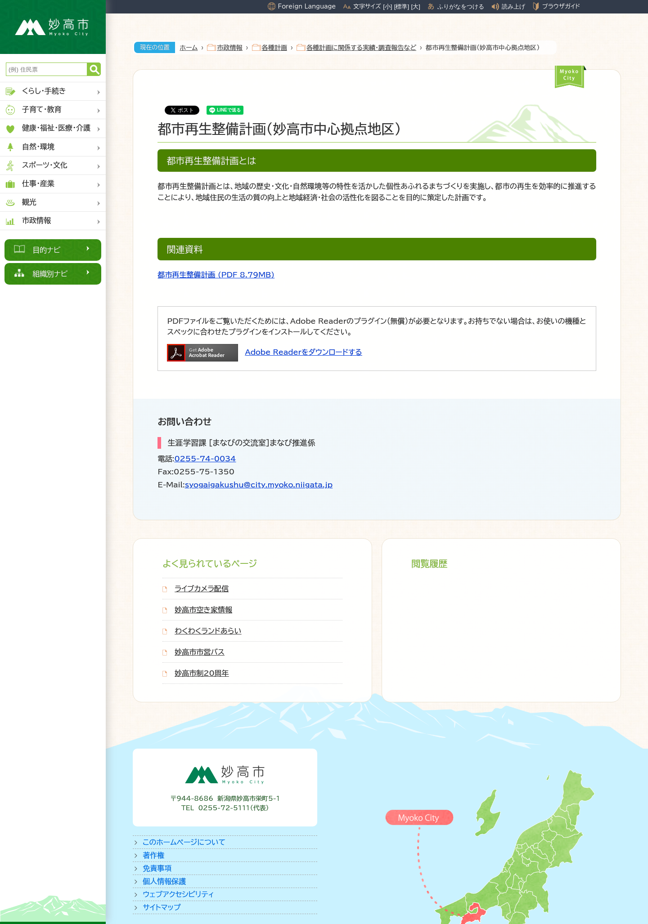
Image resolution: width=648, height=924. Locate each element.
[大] (415, 6)
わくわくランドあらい (208, 630)
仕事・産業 (29, 184)
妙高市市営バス (200, 652)
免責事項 (157, 868)
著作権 (153, 855)
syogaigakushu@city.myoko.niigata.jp (259, 484)
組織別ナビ (50, 273)
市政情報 (27, 221)
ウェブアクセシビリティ (178, 894)
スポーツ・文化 (36, 165)
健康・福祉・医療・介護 (47, 128)
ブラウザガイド (561, 6)
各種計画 (274, 48)
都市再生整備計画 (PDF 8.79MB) (216, 274)
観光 (20, 202)
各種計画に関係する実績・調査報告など (361, 48)
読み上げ (513, 6)
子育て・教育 (33, 110)
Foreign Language (307, 6)
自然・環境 (29, 147)
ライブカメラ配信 (202, 588)
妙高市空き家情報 (203, 609)
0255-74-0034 (205, 458)
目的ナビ (46, 250)
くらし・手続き (35, 91)
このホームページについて (184, 842)
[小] (387, 6)
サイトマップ (161, 907)
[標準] (401, 6)
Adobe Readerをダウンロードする (303, 352)
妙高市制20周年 (202, 673)
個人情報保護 (164, 881)
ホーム (189, 48)
